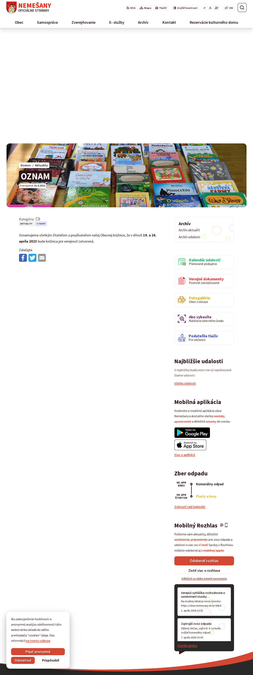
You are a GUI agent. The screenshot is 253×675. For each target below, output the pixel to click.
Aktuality (26, 114)
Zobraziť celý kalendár (189, 397)
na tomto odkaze (38, 641)
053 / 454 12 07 (181, 627)
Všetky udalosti (185, 274)
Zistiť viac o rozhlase (204, 461)
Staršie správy (187, 536)
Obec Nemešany (188, 664)
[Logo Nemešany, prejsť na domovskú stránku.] (28, 7)
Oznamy (40, 114)
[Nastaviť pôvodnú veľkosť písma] (210, 8)
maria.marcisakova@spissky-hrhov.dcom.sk (134, 617)
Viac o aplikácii (184, 345)
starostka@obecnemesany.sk (192, 636)
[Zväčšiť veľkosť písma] (216, 8)
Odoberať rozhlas (204, 451)
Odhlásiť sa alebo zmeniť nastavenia (204, 469)
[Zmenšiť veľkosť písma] (204, 8)
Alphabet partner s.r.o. (135, 664)
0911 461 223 (180, 631)
